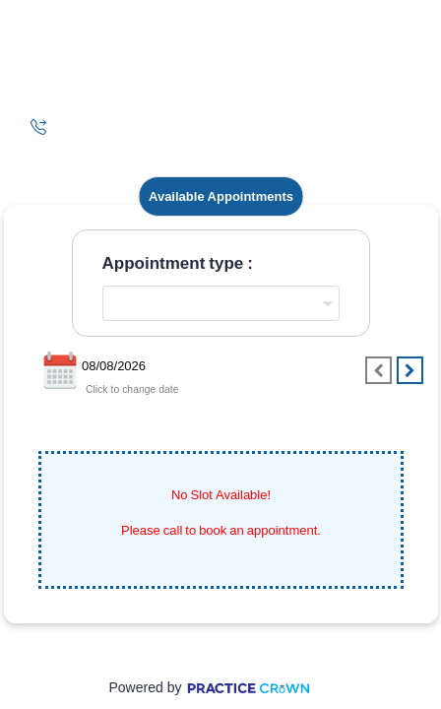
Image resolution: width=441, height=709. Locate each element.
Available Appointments (221, 196)
